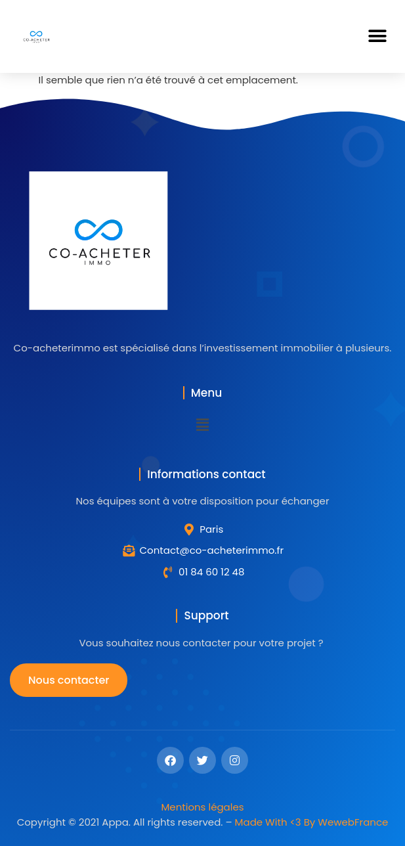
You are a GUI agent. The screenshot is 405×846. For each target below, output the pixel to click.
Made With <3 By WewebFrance (312, 822)
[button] (377, 36)
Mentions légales (202, 807)
